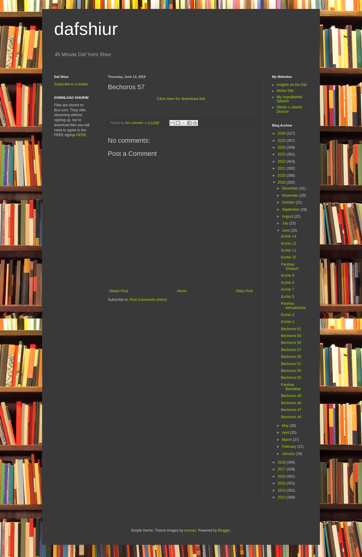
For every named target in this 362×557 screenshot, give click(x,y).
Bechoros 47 (291, 410)
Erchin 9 (287, 275)
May (286, 426)
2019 (282, 182)
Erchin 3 (287, 315)
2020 (282, 175)
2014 (282, 490)
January (289, 454)
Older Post (244, 291)
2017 (282, 469)
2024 (282, 147)
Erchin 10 (288, 257)
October (289, 202)
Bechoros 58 (291, 343)
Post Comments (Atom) (148, 300)
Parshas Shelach (289, 266)
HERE (81, 135)
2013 (282, 497)
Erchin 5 (287, 297)
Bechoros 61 (291, 329)
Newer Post (118, 291)
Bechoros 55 (291, 371)
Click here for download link (181, 98)
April (286, 432)
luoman (190, 530)
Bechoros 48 (291, 403)
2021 (282, 168)
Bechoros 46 (291, 417)
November (291, 195)
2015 (282, 483)
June (286, 230)
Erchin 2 (287, 322)
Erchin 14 (288, 236)
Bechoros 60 (291, 336)
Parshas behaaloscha (293, 305)
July (285, 223)
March (287, 440)
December (291, 188)
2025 (282, 141)
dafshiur (86, 29)
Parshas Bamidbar (291, 387)
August (288, 216)
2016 (282, 476)
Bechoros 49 (291, 396)
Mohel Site (285, 91)
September (291, 209)
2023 (282, 154)
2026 (282, 133)
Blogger (224, 530)
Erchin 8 (287, 283)
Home (182, 291)
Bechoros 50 (291, 378)
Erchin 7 (287, 289)
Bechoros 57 (291, 350)
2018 (282, 462)
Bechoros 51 (291, 364)
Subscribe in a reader (71, 84)
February (289, 446)
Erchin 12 (288, 243)
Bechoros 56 (291, 357)
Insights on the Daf (291, 85)
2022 (282, 161)
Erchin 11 (288, 250)
